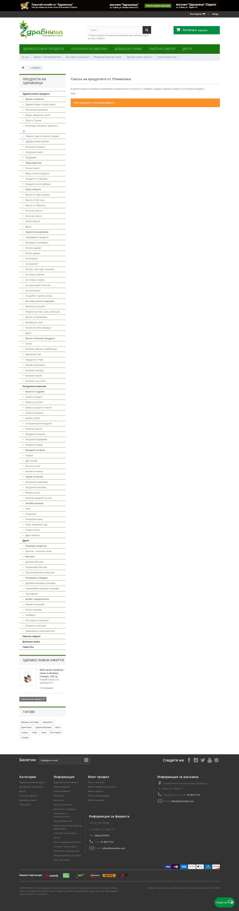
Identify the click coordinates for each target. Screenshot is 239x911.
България (55, 732)
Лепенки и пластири (35, 625)
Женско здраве (33, 248)
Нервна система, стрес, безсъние (42, 311)
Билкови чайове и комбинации (41, 349)
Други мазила (32, 535)
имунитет (48, 722)
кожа (43, 732)
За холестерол (33, 290)
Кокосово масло (33, 216)
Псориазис (30, 514)
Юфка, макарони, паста (37, 115)
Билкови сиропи (33, 375)
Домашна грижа (128, 49)
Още (73, 93)
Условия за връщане (65, 846)
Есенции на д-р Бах (35, 381)
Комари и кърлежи (35, 604)
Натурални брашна (35, 147)
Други (187, 49)
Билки (28, 343)
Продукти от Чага (34, 359)
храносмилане (43, 727)
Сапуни (29, 455)
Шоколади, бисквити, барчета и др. (40, 128)
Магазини (59, 795)
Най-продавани (62, 791)
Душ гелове (31, 460)
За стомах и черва (34, 280)
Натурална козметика (89, 49)
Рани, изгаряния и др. (36, 524)
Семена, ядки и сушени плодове (42, 136)
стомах (25, 737)
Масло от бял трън (35, 200)
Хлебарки (30, 615)
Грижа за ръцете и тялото (38, 407)
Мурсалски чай (33, 354)
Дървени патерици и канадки (40, 583)
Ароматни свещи (34, 444)
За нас (25, 57)
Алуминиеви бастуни (36, 567)
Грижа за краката (34, 413)
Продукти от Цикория (36, 178)
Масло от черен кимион (37, 194)
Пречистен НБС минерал (38, 327)
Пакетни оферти (162, 49)
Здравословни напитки (37, 141)
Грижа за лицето (33, 397)
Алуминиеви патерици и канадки (42, 588)
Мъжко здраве (32, 253)
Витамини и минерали (36, 242)
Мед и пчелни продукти (37, 173)
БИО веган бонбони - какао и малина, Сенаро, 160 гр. (52, 673)
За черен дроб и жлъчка (38, 285)
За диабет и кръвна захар (38, 296)
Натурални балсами (35, 487)
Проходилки (31, 593)
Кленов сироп (32, 168)
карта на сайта (62, 860)
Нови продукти (62, 787)
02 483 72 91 (193, 795)
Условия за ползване (65, 833)
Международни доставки (108, 57)
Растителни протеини (36, 109)
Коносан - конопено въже (38, 551)
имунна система (30, 722)
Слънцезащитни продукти (38, 423)
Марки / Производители (47, 57)
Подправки (31, 157)
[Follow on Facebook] (189, 760)
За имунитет (31, 264)
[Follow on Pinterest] (216, 760)
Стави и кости (32, 530)
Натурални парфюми (36, 439)
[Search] (147, 30)
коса (57, 727)
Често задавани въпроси (67, 842)
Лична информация (98, 795)
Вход (215, 14)
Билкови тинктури (34, 370)
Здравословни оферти (139, 57)
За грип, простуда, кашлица (39, 269)
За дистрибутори (166, 57)
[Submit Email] (86, 760)
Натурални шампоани (36, 482)
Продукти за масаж (35, 434)
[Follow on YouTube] (209, 760)
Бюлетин (27, 760)
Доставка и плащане (77, 57)
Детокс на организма (36, 317)
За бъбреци (31, 258)
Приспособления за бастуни (40, 572)
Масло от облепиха (35, 205)
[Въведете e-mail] (64, 760)
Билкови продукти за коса (38, 498)
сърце (24, 732)
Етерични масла (33, 429)
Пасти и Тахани (33, 120)
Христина (26, 727)
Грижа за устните (34, 402)
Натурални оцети (34, 152)
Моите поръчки (96, 782)
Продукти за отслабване (38, 184)
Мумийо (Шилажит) (35, 365)
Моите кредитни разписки (102, 787)
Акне (27, 508)
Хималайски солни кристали (40, 631)
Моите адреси (95, 791)
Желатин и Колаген (35, 306)
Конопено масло (33, 210)
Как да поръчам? (63, 804)
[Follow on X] (202, 760)
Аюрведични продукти (36, 237)
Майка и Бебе (32, 418)
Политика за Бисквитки (66, 851)
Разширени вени (34, 519)
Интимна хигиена (34, 471)
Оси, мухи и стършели (36, 620)
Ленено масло (32, 221)
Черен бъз (28, 647)
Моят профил (98, 777)
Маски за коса (32, 492)
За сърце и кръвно (35, 274)
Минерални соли (34, 322)
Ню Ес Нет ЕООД (211, 888)
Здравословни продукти (43, 49)
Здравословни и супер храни (40, 104)
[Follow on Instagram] (196, 760)
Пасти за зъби (32, 466)
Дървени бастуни (34, 562)
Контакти (59, 800)
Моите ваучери (96, 800)
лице (34, 732)
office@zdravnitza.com (182, 801)
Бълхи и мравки (33, 609)
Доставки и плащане (65, 809)
